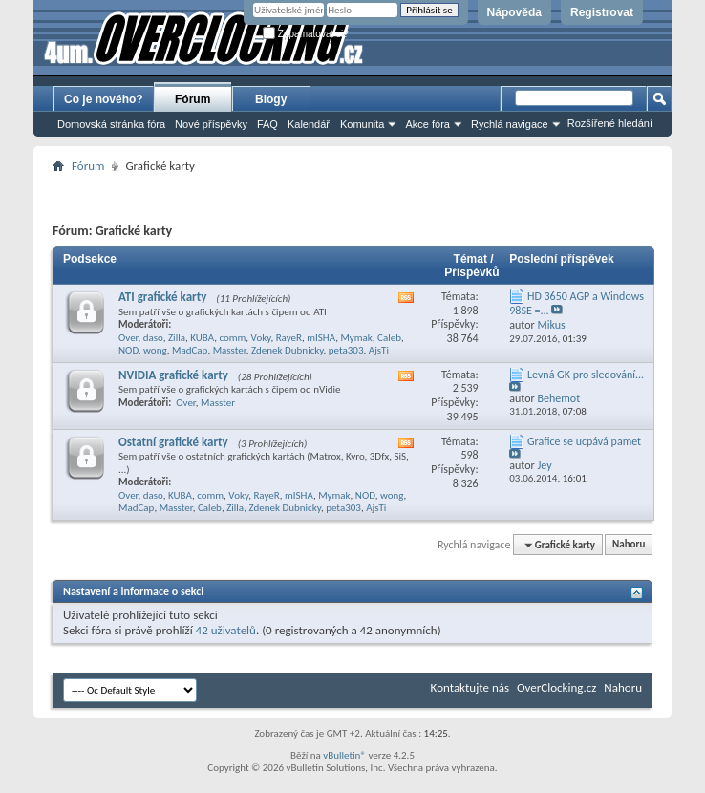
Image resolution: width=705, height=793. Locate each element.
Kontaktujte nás (470, 687)
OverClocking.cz (556, 687)
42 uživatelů (226, 630)
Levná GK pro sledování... (585, 374)
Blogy (271, 99)
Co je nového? (103, 99)
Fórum (192, 99)
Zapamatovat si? (306, 34)
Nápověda (514, 12)
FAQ (267, 124)
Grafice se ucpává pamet (584, 441)
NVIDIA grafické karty (173, 375)
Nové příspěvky (211, 124)
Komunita (362, 124)
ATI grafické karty (162, 296)
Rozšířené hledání (609, 123)
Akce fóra (427, 124)
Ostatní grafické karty (173, 442)
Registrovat (601, 12)
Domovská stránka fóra (111, 124)
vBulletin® (344, 755)
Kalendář (309, 124)
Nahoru (628, 545)
